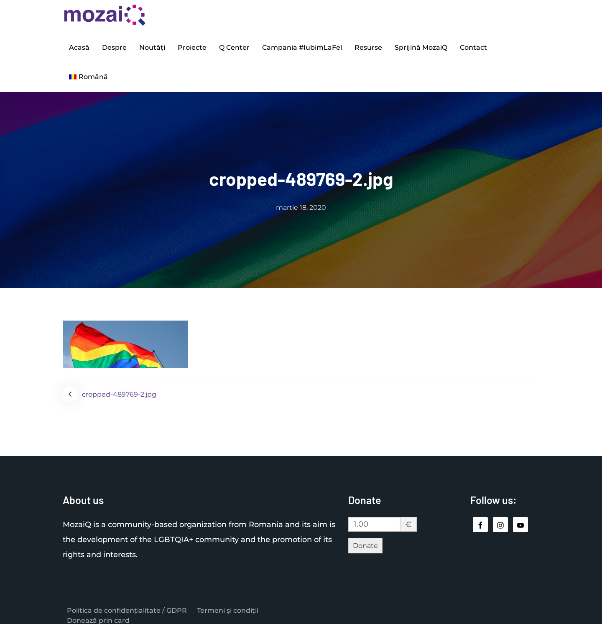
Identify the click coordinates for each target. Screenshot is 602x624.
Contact (473, 45)
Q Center (234, 45)
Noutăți (152, 45)
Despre (114, 45)
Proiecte (192, 45)
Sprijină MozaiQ (421, 45)
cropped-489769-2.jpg (119, 386)
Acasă (79, 45)
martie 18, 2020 (301, 199)
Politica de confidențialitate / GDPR (127, 602)
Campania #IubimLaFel (302, 45)
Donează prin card (98, 612)
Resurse (368, 45)
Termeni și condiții (227, 602)
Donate (365, 537)
